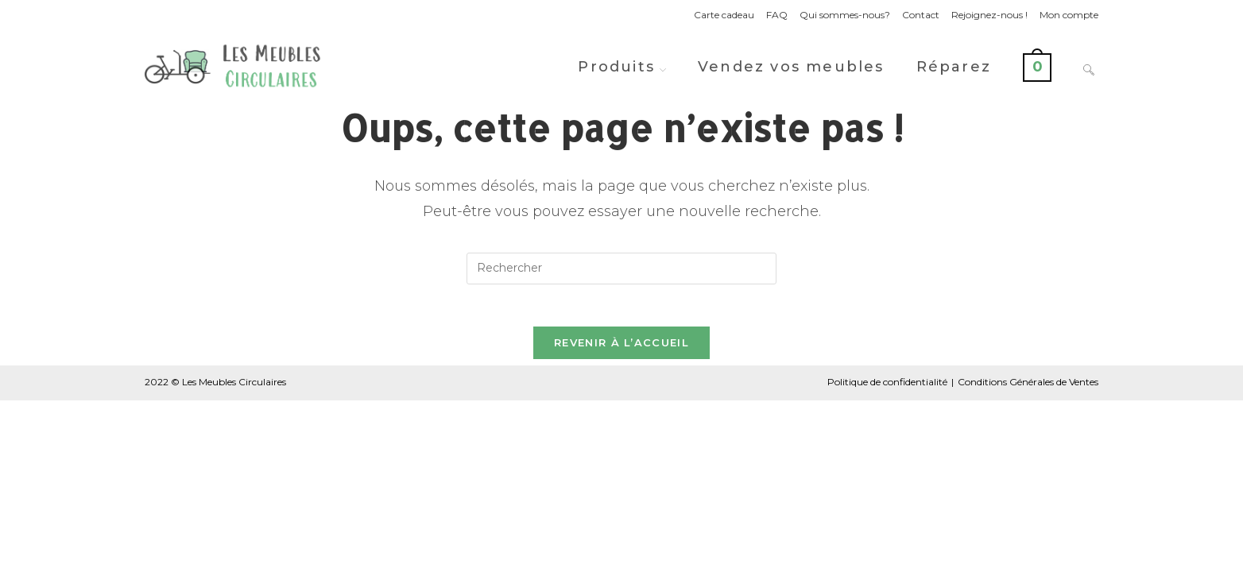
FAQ (777, 15)
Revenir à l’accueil (621, 348)
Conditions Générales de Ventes (1028, 388)
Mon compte (1069, 15)
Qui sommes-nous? (845, 15)
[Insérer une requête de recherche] (621, 268)
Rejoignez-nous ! (989, 15)
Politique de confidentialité (887, 388)
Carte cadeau (724, 15)
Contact (920, 15)
